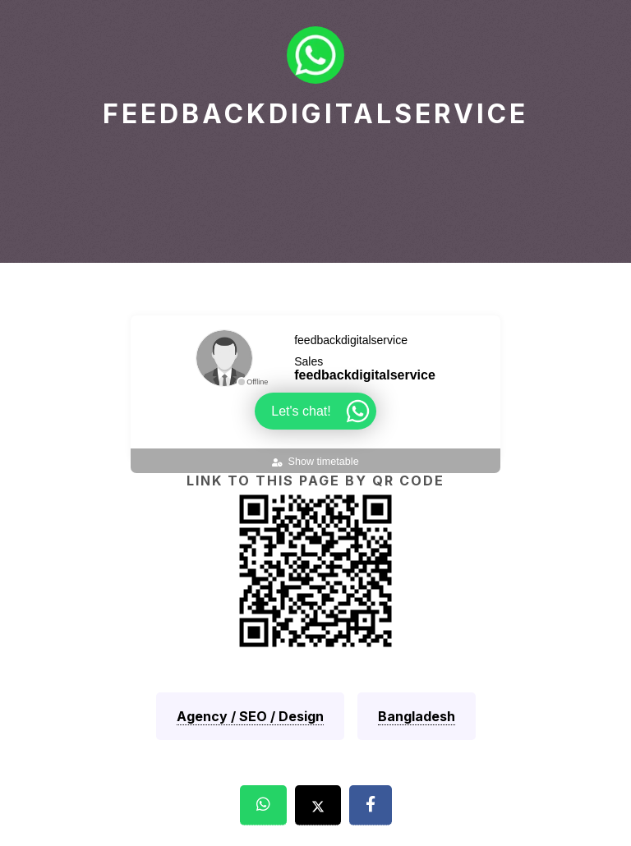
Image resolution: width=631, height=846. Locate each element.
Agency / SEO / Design (250, 716)
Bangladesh (416, 716)
